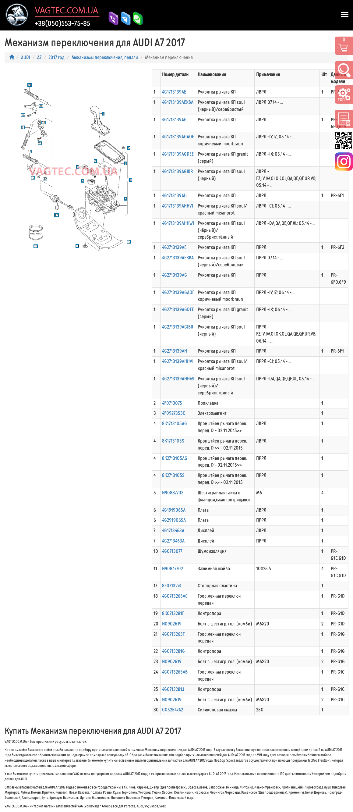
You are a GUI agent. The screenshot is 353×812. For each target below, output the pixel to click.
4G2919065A (174, 520)
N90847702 (172, 569)
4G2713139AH (174, 351)
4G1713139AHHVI (177, 206)
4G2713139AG (174, 275)
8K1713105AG (174, 423)
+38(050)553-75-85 (62, 23)
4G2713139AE (174, 247)
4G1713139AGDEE (178, 154)
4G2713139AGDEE (178, 309)
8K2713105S (173, 475)
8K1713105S (173, 441)
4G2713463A (173, 541)
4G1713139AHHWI (178, 223)
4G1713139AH (174, 195)
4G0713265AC (175, 596)
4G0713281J (173, 689)
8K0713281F (173, 613)
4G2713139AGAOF (178, 292)
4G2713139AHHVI (177, 361)
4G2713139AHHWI (178, 379)
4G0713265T (173, 634)
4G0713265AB (175, 672)
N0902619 (172, 624)
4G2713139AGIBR (177, 327)
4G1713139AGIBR (177, 171)
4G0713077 (172, 551)
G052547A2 (172, 710)
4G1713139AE (174, 92)
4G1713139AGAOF (178, 137)
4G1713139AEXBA (177, 102)
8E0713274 (171, 586)
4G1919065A (173, 510)
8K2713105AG (174, 458)
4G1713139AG (174, 120)
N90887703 (173, 493)
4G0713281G (173, 651)
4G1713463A (173, 530)
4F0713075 (172, 403)
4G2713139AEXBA (178, 258)
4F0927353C (173, 413)
